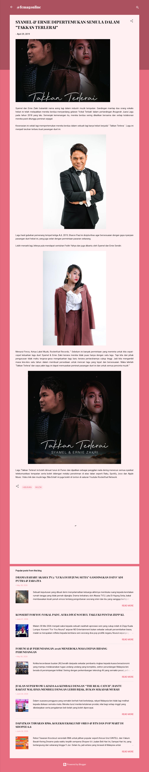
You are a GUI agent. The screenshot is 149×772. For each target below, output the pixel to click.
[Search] (137, 7)
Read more (127, 605)
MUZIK (38, 487)
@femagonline (29, 7)
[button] (131, 21)
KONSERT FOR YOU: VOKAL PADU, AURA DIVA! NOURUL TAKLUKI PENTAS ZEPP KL (70, 614)
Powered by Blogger (74, 764)
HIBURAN (27, 487)
